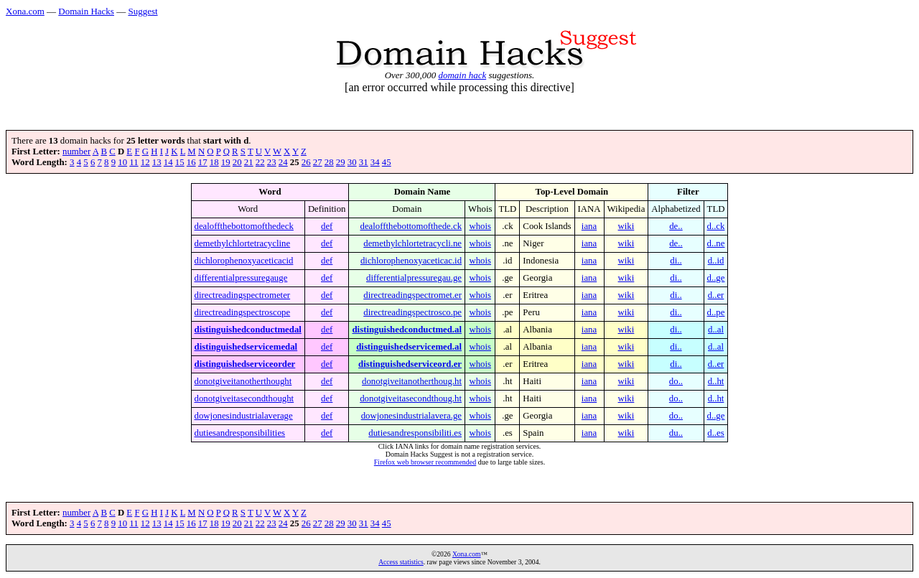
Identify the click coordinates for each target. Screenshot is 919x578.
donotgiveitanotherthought (243, 381)
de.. (675, 226)
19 (225, 162)
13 (157, 162)
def (326, 226)
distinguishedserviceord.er (410, 364)
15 (180, 162)
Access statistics (401, 562)
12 (145, 162)
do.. (676, 381)
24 (283, 162)
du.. (676, 433)
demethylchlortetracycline (243, 243)
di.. (675, 261)
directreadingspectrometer (243, 295)
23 (271, 162)
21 (248, 162)
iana (589, 226)
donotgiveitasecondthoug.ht (411, 398)
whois (480, 226)
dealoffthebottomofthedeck (244, 226)
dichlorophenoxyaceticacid (244, 261)
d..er (716, 295)
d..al (716, 330)
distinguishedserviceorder (245, 364)
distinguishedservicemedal (246, 347)
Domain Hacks (86, 11)
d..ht (716, 381)
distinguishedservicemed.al (409, 347)
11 (133, 162)
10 (122, 162)
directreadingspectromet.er (412, 295)
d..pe (716, 312)
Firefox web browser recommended (425, 462)
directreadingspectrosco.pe (412, 312)
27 (317, 162)
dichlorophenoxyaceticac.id (411, 261)
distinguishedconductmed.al (407, 330)
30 (352, 162)
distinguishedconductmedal (248, 330)
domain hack (462, 75)
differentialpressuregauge (241, 278)
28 (329, 162)
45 (386, 162)
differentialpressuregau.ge (414, 278)
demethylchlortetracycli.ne (412, 243)
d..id (716, 261)
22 (260, 162)
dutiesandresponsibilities (240, 433)
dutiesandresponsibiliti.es (415, 433)
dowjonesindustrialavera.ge (411, 416)
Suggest (142, 11)
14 (168, 162)
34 (375, 162)
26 (306, 162)
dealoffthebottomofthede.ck (411, 226)
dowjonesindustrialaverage (244, 416)
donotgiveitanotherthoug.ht (412, 381)
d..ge (716, 278)
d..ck (716, 226)
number (76, 151)
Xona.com (25, 11)
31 (363, 162)
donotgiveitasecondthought (244, 398)
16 (191, 162)
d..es (715, 433)
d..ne (716, 243)
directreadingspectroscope (243, 312)
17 (202, 162)
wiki (626, 226)
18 (214, 162)
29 (340, 162)
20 (237, 162)
